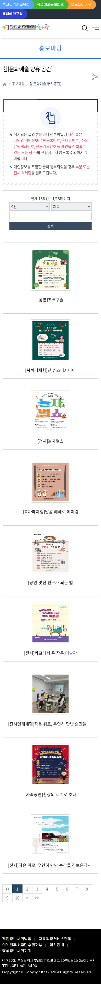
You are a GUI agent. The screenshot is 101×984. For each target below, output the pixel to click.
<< (7, 889)
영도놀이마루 (81, 5)
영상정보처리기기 (16, 951)
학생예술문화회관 (50, 5)
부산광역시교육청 (16, 5)
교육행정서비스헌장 (54, 939)
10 (17, 898)
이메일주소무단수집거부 (22, 945)
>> (37, 898)
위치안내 (56, 945)
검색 (50, 226)
